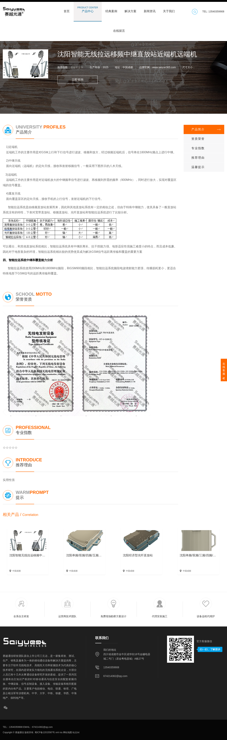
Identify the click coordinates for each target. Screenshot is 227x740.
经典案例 (111, 9)
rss (60, 732)
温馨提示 (198, 167)
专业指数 (198, 148)
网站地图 (67, 732)
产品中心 (87, 9)
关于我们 (169, 9)
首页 (66, 9)
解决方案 (130, 9)
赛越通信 (19, 732)
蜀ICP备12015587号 (44, 732)
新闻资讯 (150, 9)
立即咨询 (77, 79)
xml (57, 732)
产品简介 (198, 129)
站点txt (75, 732)
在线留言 (119, 29)
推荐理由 (198, 157)
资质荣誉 (198, 138)
